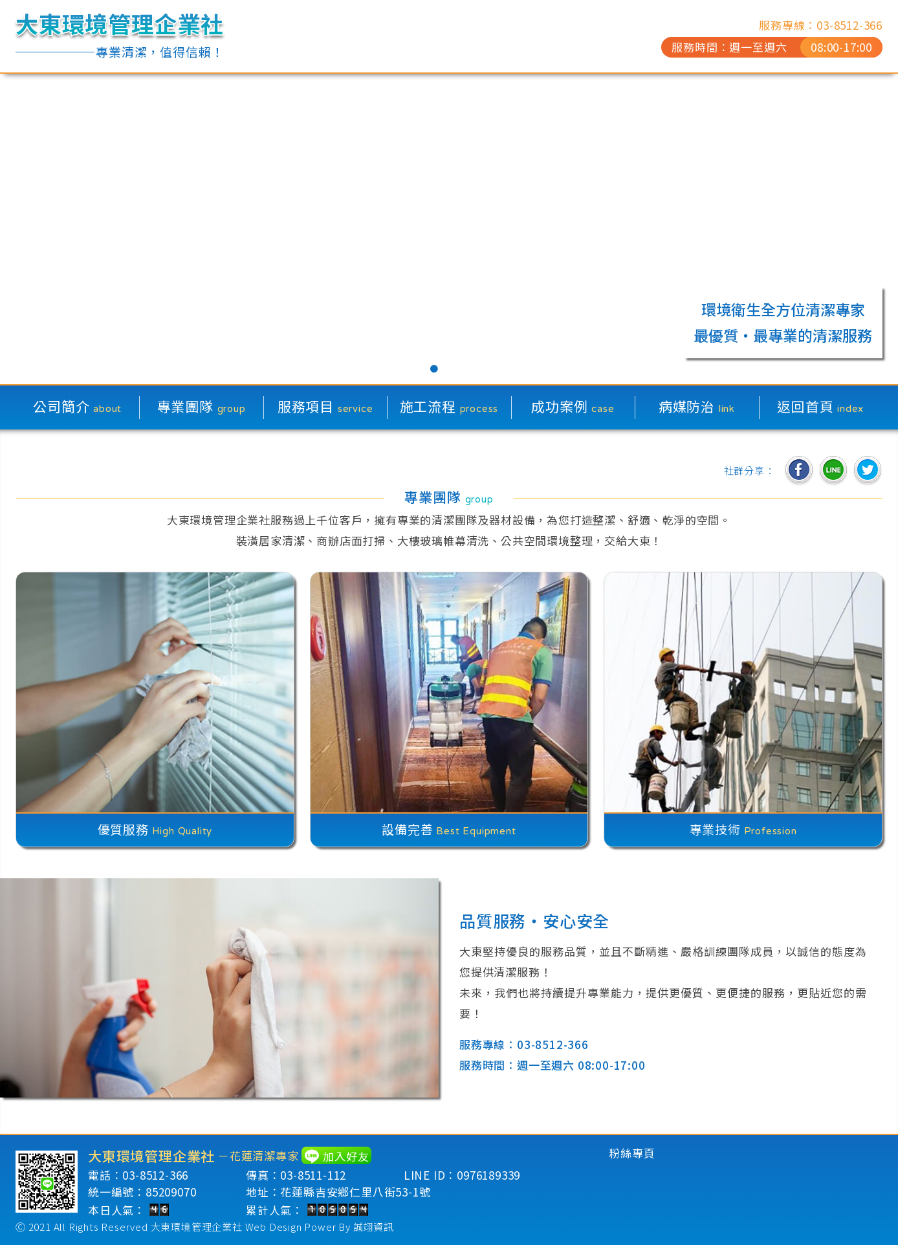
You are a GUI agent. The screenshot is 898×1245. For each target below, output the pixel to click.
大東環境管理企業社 (197, 1226)
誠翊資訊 (373, 1226)
